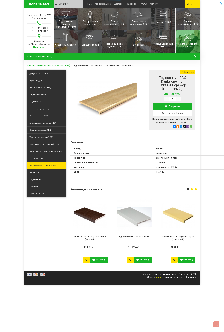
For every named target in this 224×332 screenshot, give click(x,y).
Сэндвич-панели (36, 179)
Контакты (154, 4)
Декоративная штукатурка (40, 73)
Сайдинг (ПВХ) (36, 102)
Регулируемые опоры (38, 95)
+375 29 (39, 28)
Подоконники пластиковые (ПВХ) (53, 65)
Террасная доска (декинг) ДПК (41, 137)
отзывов (180, 277)
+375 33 (39, 31)
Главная (31, 65)
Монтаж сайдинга (103, 4)
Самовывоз (131, 4)
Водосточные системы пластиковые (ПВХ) (46, 151)
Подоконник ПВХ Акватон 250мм (134, 236)
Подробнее (38, 47)
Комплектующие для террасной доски (44, 144)
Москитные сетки (36, 158)
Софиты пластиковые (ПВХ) (40, 130)
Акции (89, 4)
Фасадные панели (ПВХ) (39, 116)
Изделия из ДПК (36, 81)
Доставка (118, 4)
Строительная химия (37, 194)
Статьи (143, 4)
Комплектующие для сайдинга (41, 109)
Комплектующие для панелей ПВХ (43, 123)
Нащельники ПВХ (37, 172)
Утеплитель (34, 186)
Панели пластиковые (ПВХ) (40, 88)
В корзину (172, 106)
